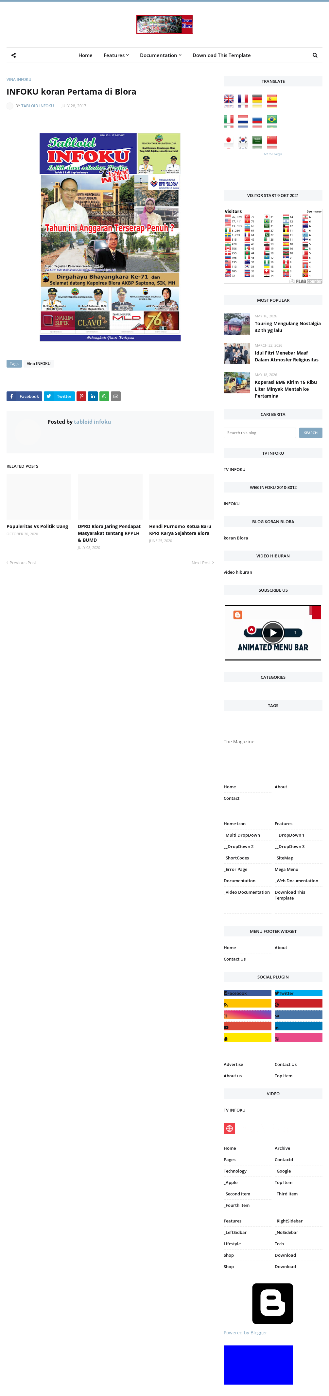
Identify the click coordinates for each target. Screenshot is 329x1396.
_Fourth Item (237, 1205)
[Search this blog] (260, 433)
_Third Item (286, 1194)
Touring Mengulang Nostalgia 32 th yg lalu (288, 326)
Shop (229, 1255)
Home (230, 787)
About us (233, 1076)
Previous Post (22, 563)
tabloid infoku (37, 106)
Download (285, 1255)
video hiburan (238, 572)
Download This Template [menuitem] (222, 55)
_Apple (230, 1182)
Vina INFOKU (19, 79)
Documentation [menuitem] (158, 55)
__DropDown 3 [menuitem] (289, 846)
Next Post (201, 563)
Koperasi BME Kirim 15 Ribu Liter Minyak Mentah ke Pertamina (286, 389)
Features (232, 1221)
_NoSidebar (286, 1232)
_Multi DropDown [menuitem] (242, 835)
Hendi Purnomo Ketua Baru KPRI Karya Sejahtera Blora (180, 529)
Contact (231, 798)
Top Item (283, 1076)
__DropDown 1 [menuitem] (289, 835)
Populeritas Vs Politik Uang (37, 526)
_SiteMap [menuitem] (284, 858)
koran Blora (236, 538)
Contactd (284, 1159)
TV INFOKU (235, 469)
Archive (282, 1148)
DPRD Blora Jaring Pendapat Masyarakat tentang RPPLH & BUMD (109, 533)
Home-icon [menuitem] (235, 824)
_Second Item (237, 1194)
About (281, 787)
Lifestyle (232, 1244)
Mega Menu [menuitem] (286, 869)
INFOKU (232, 504)
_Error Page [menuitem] (235, 869)
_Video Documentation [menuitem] (247, 892)
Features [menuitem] (114, 55)
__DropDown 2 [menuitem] (238, 846)
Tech (279, 1244)
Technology (235, 1171)
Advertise (233, 1064)
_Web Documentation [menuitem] (296, 881)
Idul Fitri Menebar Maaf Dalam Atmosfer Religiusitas (287, 356)
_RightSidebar (289, 1221)
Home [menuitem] (85, 55)
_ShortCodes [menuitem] (236, 858)
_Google (283, 1171)
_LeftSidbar (235, 1232)
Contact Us (235, 959)
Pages (229, 1159)
